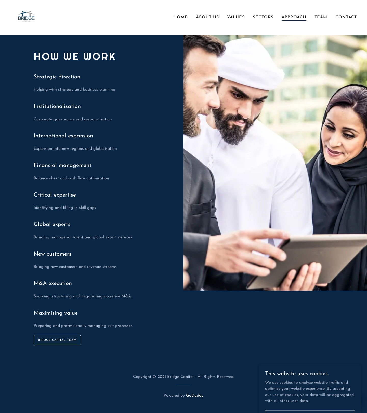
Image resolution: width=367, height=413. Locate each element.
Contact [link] (346, 17)
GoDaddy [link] (194, 396)
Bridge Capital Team (57, 340)
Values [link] (236, 17)
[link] (26, 17)
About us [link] (207, 17)
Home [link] (180, 17)
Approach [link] (294, 17)
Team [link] (320, 17)
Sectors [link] (263, 17)
